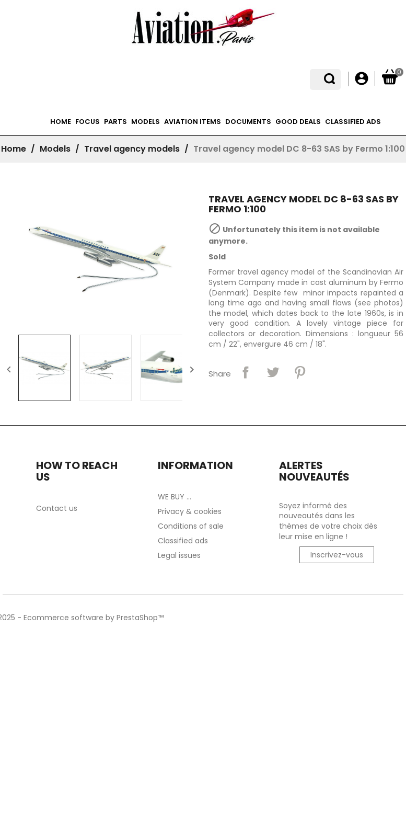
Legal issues (179, 555)
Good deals (298, 122)
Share (245, 372)
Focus (87, 122)
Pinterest (299, 372)
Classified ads (353, 122)
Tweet (272, 372)
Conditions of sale (191, 526)
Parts (115, 122)
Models (145, 122)
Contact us (56, 508)
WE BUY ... (174, 497)
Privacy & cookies (190, 511)
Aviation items (192, 122)
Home (60, 122)
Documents (248, 122)
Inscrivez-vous (336, 555)
